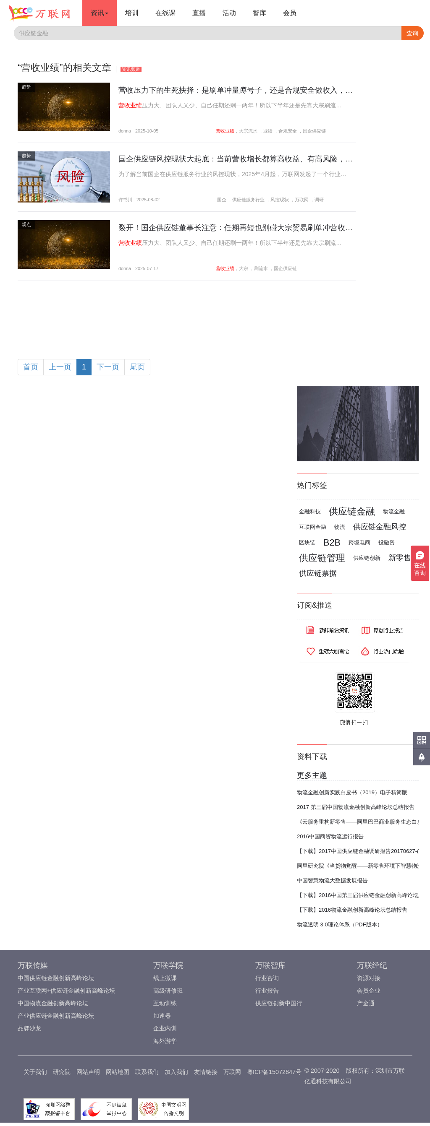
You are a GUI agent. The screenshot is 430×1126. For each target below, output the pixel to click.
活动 (229, 13)
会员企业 (368, 990)
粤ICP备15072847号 (274, 1072)
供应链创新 (366, 558)
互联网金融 (312, 527)
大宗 (243, 268)
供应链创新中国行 (278, 1003)
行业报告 (267, 990)
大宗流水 (248, 130)
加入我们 (176, 1072)
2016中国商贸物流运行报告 (330, 836)
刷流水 (261, 268)
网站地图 (117, 1072)
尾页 (137, 367)
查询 (412, 33)
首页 (30, 367)
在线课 (165, 13)
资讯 (99, 13)
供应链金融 (352, 511)
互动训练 (165, 1003)
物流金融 (394, 511)
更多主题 (312, 775)
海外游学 (165, 1041)
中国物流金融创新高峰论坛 (53, 1003)
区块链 (307, 542)
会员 (289, 13)
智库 (259, 13)
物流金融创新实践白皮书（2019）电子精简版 (352, 792)
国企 (221, 199)
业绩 (268, 130)
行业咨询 (267, 978)
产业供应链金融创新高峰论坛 (56, 1015)
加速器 (162, 1015)
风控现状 (279, 199)
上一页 (60, 367)
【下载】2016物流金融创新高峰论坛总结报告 (352, 910)
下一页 (108, 367)
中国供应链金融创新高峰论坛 (56, 978)
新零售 (399, 558)
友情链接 (206, 1072)
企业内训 (165, 1028)
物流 (339, 527)
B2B (332, 542)
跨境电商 (359, 542)
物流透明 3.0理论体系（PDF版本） (340, 924)
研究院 (62, 1072)
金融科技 (310, 511)
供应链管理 (322, 558)
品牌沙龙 (29, 1028)
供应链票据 (318, 573)
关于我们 (35, 1072)
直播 (199, 13)
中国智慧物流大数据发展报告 (332, 880)
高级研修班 (168, 990)
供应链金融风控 (379, 527)
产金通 (366, 1003)
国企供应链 (314, 130)
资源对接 (368, 978)
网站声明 (88, 1072)
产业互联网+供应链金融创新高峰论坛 (66, 990)
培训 (132, 13)
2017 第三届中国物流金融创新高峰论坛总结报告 (355, 807)
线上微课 (165, 978)
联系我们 (147, 1072)
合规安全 (287, 130)
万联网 (302, 199)
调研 (319, 199)
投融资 (386, 542)
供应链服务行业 (248, 199)
